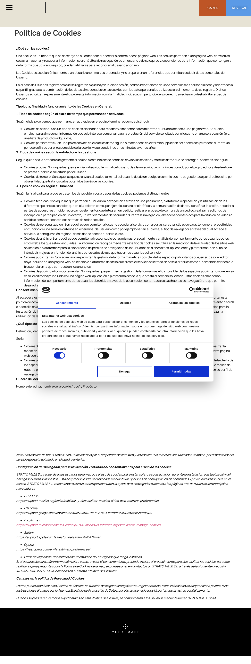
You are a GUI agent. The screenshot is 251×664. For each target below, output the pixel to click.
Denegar (125, 371)
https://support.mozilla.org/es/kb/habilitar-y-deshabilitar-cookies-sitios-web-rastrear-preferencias (87, 501)
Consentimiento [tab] (67, 302)
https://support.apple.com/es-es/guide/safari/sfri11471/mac (58, 537)
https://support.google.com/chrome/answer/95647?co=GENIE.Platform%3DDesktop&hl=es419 (84, 513)
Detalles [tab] (125, 302)
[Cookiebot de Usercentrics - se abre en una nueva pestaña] (192, 290)
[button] (9, 7)
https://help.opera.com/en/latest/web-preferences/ (53, 549)
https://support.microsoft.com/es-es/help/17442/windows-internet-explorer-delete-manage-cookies (88, 525)
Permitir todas (181, 371)
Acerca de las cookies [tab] (184, 302)
